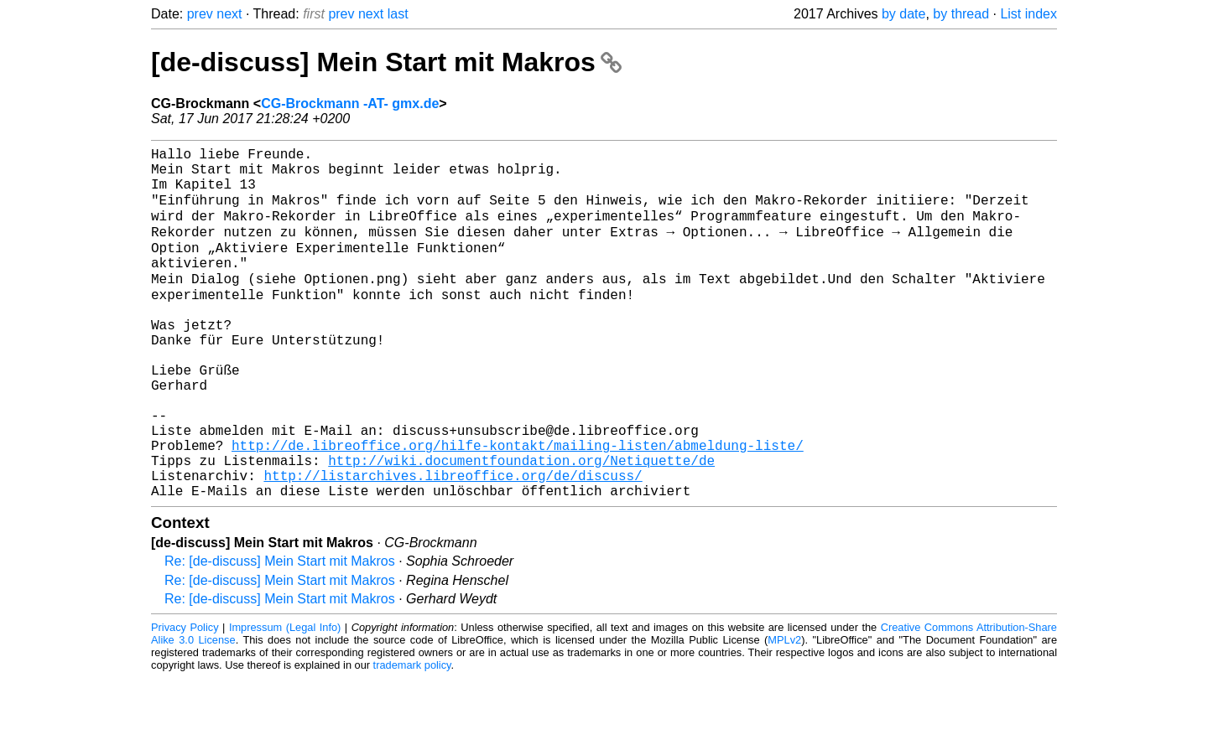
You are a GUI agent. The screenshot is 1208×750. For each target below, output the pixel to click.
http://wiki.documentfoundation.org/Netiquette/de (521, 525)
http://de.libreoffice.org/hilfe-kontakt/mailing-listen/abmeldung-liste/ (518, 507)
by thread (961, 14)
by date (903, 14)
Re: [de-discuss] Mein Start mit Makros (279, 633)
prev (200, 14)
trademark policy (412, 737)
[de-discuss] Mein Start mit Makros (386, 62)
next (229, 14)
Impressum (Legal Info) (285, 699)
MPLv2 (784, 712)
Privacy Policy (185, 699)
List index (1028, 14)
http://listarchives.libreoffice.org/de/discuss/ (452, 544)
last (398, 14)
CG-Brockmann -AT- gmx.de (350, 103)
